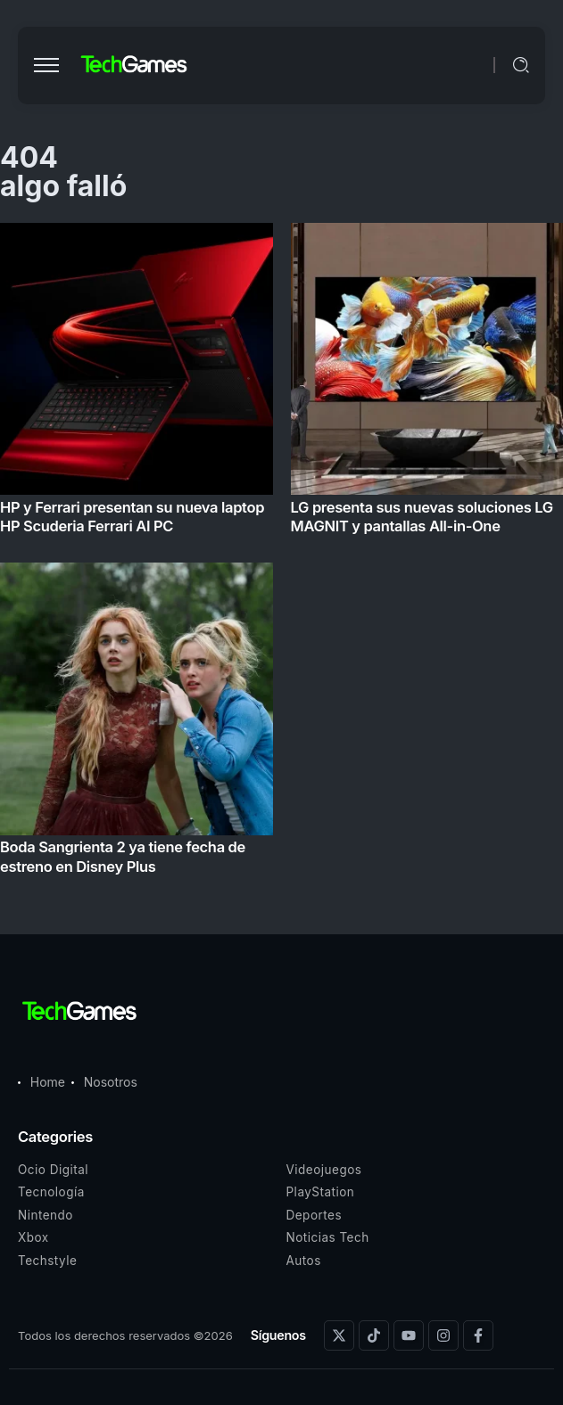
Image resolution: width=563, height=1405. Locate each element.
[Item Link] (281, 554)
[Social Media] (339, 1335)
